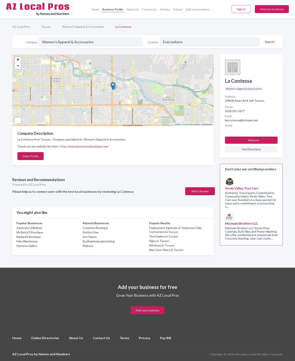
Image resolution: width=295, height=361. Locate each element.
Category (32, 42)
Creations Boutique (95, 228)
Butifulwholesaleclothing (99, 241)
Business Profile (112, 9)
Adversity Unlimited (29, 228)
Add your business (198, 9)
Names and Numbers (54, 354)
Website (253, 140)
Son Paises (90, 236)
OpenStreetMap (192, 124)
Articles (165, 9)
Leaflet (177, 124)
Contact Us (149, 9)
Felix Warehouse (26, 241)
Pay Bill (165, 338)
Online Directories (45, 338)
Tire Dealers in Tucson (163, 236)
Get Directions (251, 149)
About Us (132, 9)
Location (153, 42)
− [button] (18, 66)
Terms (124, 338)
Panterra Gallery (26, 245)
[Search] (269, 42)
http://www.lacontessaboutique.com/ (84, 146)
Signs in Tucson (159, 241)
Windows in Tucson (161, 245)
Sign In (241, 9)
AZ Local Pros (21, 26)
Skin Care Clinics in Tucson (166, 250)
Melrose (88, 245)
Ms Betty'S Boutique (29, 232)
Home (95, 9)
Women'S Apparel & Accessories (83, 26)
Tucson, (46, 26)
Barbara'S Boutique (28, 236)
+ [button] (18, 60)
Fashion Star (91, 232)
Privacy (178, 9)
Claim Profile (31, 156)
